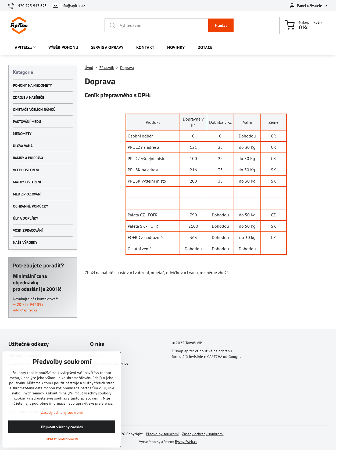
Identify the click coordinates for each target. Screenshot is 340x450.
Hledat (221, 25)
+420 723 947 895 (28, 304)
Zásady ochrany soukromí (203, 433)
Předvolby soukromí (162, 433)
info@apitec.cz (25, 310)
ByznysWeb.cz (186, 441)
